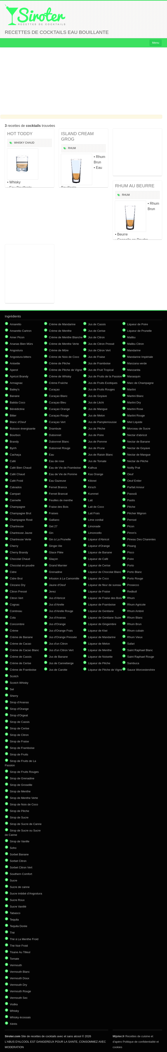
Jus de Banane (58, 656)
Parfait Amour (135, 487)
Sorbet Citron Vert (21, 867)
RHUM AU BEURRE (134, 185)
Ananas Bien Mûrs (21, 343)
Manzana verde (137, 363)
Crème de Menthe (60, 330)
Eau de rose (56, 461)
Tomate (14, 958)
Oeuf (130, 474)
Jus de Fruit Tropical (101, 370)
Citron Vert (16, 598)
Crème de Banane (21, 637)
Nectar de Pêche (137, 461)
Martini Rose (135, 409)
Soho (13, 848)
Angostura (16, 350)
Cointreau (16, 611)
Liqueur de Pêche (99, 663)
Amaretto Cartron (21, 330)
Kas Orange (95, 474)
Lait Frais (94, 513)
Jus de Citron (96, 337)
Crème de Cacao (20, 643)
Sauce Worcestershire (141, 669)
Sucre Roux (17, 900)
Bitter (13, 415)
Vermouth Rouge (20, 991)
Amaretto (15, 324)
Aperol (14, 370)
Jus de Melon (96, 415)
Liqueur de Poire (137, 324)
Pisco (130, 552)
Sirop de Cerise (19, 728)
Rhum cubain (135, 630)
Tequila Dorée (18, 926)
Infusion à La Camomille (64, 578)
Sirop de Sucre (19, 817)
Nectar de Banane (138, 441)
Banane (15, 396)
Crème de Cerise (20, 663)
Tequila (14, 919)
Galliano (54, 519)
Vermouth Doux (19, 978)
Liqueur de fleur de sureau (104, 585)
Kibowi (92, 480)
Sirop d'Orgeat (19, 715)
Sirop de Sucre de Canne (26, 824)
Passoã (132, 493)
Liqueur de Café (98, 559)
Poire (130, 559)
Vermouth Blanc (20, 971)
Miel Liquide (134, 422)
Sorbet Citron (18, 861)
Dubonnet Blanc (59, 441)
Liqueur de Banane (100, 552)
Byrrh (13, 448)
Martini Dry (134, 402)
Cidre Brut (16, 578)
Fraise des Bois (58, 506)
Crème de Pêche (59, 363)
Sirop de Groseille (21, 785)
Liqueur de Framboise (101, 604)
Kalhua (92, 467)
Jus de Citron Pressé (101, 343)
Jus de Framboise (99, 363)
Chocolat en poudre (22, 565)
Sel (12, 689)
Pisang (131, 546)
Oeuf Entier (134, 480)
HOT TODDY (20, 133)
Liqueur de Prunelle (139, 330)
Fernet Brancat (58, 493)
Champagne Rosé (21, 519)
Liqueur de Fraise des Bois (105, 598)
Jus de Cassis (97, 324)
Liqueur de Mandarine (101, 637)
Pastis (131, 500)
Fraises (53, 513)
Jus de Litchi (96, 402)
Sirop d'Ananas (19, 702)
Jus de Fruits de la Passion (105, 376)
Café (13, 461)
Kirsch (92, 487)
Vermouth (16, 965)
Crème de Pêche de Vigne (65, 370)
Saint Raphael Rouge (140, 656)
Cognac (15, 604)
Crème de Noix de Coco (64, 356)
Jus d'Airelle (56, 604)
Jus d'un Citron (58, 643)
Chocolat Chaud (20, 559)
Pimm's (131, 532)
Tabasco (15, 913)
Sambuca (133, 663)
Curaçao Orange (59, 409)
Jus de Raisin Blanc (100, 454)
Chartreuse (17, 526)
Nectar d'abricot (137, 435)
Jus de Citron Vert (99, 350)
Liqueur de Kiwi (97, 630)
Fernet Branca (58, 487)
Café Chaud (17, 474)
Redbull (132, 591)
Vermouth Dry (18, 984)
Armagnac (16, 383)
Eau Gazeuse (57, 480)
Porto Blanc (134, 572)
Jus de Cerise (96, 330)
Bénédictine (17, 409)
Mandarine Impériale (140, 356)
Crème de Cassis (21, 656)
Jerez (52, 591)
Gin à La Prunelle (60, 539)
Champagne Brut (20, 513)
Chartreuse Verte (20, 539)
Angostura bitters (20, 356)
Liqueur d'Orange (99, 546)
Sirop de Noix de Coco (24, 804)
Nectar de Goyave (138, 448)
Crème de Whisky (60, 376)
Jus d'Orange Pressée (63, 637)
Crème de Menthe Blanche (66, 337)
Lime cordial (95, 519)
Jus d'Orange (57, 624)
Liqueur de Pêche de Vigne (105, 669)
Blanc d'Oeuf (18, 422)
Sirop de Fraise (19, 741)
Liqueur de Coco (98, 578)
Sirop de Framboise (22, 748)
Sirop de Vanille (19, 841)
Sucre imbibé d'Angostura (26, 893)
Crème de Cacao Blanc (24, 650)
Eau (51, 454)
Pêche (131, 506)
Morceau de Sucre (138, 428)
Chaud (29, 142)
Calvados (16, 487)
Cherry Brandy (19, 552)
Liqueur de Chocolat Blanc (104, 572)
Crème (14, 630)
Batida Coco (17, 402)
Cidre (13, 572)
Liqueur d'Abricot (98, 539)
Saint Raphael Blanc (140, 650)
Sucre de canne (20, 887)
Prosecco (133, 585)
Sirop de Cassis (20, 721)
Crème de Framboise (23, 669)
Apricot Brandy (19, 376)
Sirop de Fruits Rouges (24, 771)
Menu (155, 42)
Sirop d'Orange (19, 708)
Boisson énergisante (22, 428)
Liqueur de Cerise (99, 565)
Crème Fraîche (58, 383)
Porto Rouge (135, 578)
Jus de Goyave (97, 396)
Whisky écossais (20, 1017)
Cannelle (15, 500)
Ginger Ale (55, 546)
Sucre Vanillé (18, 906)
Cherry (14, 546)
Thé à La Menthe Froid (24, 939)
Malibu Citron (135, 343)
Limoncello (95, 532)
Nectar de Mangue (138, 454)
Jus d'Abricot (57, 598)
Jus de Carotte (58, 669)
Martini (131, 389)
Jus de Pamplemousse (102, 422)
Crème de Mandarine (62, 324)
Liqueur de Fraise (99, 591)
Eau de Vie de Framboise (65, 467)
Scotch (14, 676)
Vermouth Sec (19, 997)
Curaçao (54, 389)
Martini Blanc (135, 396)
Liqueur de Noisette (100, 656)
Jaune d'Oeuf (57, 585)
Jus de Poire (96, 435)
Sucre (13, 880)
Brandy (14, 441)
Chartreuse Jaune (21, 532)
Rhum (72, 148)
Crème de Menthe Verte (64, 343)
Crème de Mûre (58, 350)
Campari (15, 493)
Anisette (15, 363)
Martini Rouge (136, 415)
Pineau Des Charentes (141, 539)
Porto (130, 565)
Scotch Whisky (19, 682)
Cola (13, 617)
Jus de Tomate (97, 461)
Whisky (19, 142)
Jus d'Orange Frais (61, 630)
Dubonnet (55, 435)
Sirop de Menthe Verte (24, 798)
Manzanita (133, 370)
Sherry (14, 695)
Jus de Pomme (97, 441)
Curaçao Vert (57, 422)
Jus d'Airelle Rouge (61, 611)
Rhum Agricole (136, 604)
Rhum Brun (134, 624)
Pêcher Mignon (136, 513)
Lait (90, 500)
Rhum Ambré (135, 611)
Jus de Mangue (97, 409)
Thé (12, 932)
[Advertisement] (83, 81)
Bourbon (15, 435)
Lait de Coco (96, 506)
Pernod (131, 519)
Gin (51, 532)
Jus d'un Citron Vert (61, 650)
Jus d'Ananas (57, 617)
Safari (131, 643)
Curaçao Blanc (58, 396)
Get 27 (53, 526)
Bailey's (14, 389)
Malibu (131, 337)
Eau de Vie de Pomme (63, 474)
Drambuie (55, 428)
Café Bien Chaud (20, 467)
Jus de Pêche (96, 428)
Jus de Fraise (96, 356)
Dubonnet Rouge (59, 448)
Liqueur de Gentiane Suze (104, 617)
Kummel (93, 493)
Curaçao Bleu (57, 402)
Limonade (94, 526)
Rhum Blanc (135, 617)
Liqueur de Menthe (100, 650)
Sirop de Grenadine (22, 778)
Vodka (14, 1004)
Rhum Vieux (135, 637)
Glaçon (53, 559)
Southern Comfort (21, 874)
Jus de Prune (96, 448)
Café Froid (16, 480)
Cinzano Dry (17, 585)
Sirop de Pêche (19, 811)
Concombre (17, 624)
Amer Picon (17, 337)
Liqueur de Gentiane (101, 611)
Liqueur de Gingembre (102, 624)
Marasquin (133, 376)
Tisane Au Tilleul (20, 952)
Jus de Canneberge (61, 663)
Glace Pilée (56, 552)
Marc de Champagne (140, 383)
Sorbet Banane (19, 854)
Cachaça (15, 454)
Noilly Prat (133, 467)
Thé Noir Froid (19, 945)
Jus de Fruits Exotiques (102, 383)
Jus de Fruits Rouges (101, 389)
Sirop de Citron (19, 735)
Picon (130, 526)
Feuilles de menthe (61, 500)
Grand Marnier (58, 565)
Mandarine (133, 350)
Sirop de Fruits (19, 754)
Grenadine (55, 572)
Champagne (17, 506)
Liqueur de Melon (99, 643)
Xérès (13, 1023)
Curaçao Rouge (59, 415)
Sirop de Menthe (20, 791)
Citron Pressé (18, 591)
